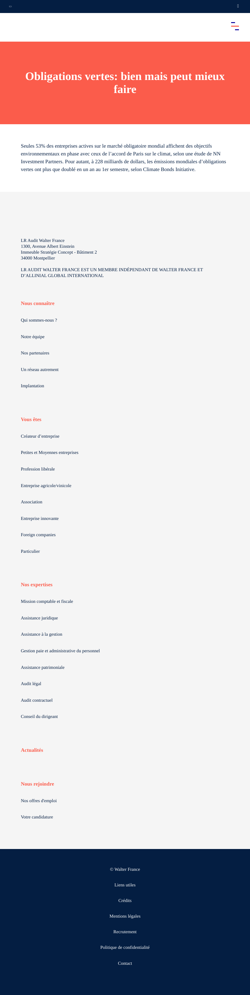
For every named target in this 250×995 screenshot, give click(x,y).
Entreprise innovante (40, 518)
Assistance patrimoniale (42, 667)
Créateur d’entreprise (40, 436)
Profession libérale (38, 469)
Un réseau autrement (40, 369)
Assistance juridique (39, 618)
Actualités (32, 750)
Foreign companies (38, 535)
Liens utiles (125, 885)
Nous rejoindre (37, 784)
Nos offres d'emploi (39, 801)
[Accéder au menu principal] (235, 26)
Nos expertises (36, 585)
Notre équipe (33, 337)
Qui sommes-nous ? (39, 320)
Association (31, 502)
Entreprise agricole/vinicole (46, 486)
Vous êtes (31, 419)
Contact (125, 963)
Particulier (30, 551)
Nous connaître (37, 303)
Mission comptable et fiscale (47, 601)
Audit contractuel (37, 700)
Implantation (32, 386)
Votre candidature (37, 817)
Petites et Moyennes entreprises (49, 452)
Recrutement (125, 932)
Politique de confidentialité (125, 947)
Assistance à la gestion (41, 634)
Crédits (125, 900)
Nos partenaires (35, 353)
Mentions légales (124, 916)
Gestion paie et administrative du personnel (60, 651)
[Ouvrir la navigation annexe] (10, 6)
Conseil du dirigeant (39, 716)
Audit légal (31, 684)
